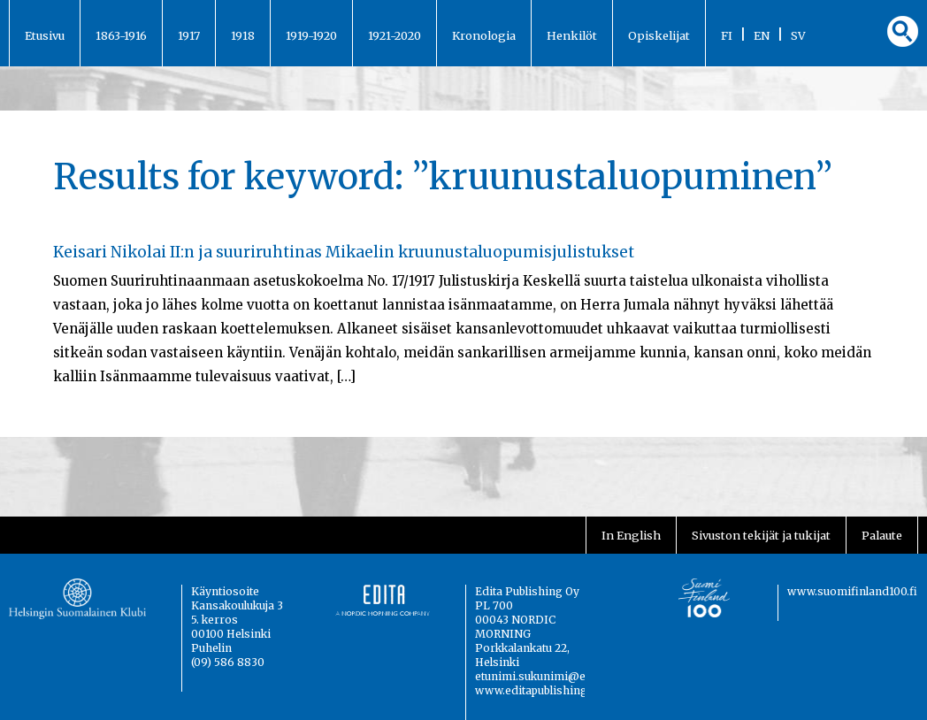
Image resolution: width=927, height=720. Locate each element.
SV (798, 35)
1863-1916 (121, 35)
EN (762, 35)
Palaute (882, 535)
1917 (189, 35)
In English (631, 535)
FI (726, 35)
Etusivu (45, 35)
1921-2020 (394, 35)
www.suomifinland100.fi (852, 591)
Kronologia (484, 35)
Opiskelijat (659, 35)
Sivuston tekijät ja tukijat (761, 535)
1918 (243, 35)
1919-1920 (311, 35)
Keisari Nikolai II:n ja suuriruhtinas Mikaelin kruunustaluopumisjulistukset (343, 252)
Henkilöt (572, 35)
